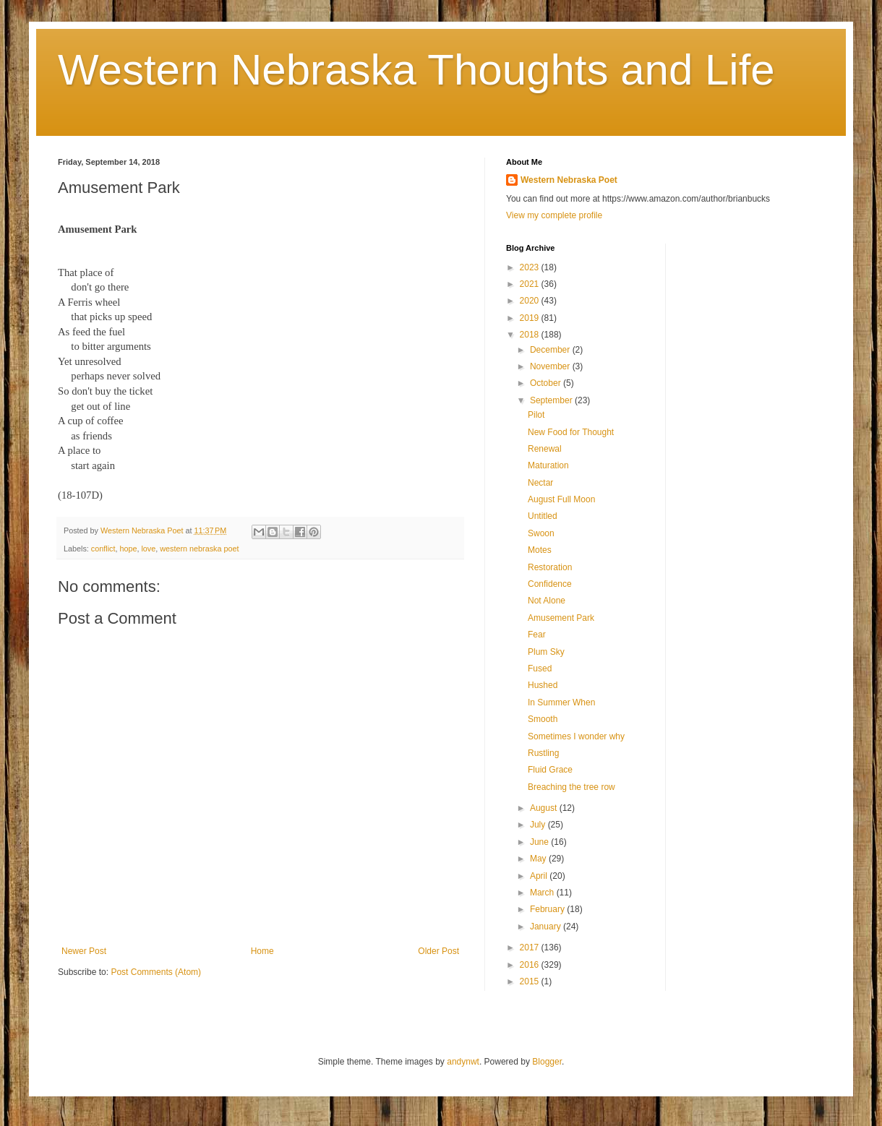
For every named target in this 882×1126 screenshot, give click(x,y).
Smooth (542, 719)
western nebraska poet (199, 548)
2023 (530, 267)
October (546, 383)
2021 (530, 284)
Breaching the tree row (571, 787)
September (552, 400)
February (548, 909)
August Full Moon (561, 499)
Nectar (540, 483)
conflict (103, 548)
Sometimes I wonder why (576, 736)
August (545, 808)
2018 (530, 335)
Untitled (542, 516)
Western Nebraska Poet (569, 180)
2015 (530, 981)
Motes (540, 550)
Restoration (550, 567)
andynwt (463, 1062)
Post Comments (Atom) (156, 972)
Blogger (547, 1062)
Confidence (550, 584)
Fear (537, 634)
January (546, 926)
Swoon (541, 533)
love (148, 548)
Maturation (548, 465)
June (540, 842)
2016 (530, 965)
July (539, 825)
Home (262, 951)
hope (128, 548)
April (539, 876)
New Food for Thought (571, 432)
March (543, 893)
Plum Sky (546, 652)
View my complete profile (554, 215)
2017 (530, 947)
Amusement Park (561, 618)
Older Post (438, 951)
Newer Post (83, 951)
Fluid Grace (550, 770)
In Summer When (561, 702)
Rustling (543, 753)
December (551, 350)
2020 (530, 301)
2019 (530, 318)
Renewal (545, 449)
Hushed (542, 685)
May (539, 859)
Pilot (536, 415)
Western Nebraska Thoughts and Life (416, 70)
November (551, 366)
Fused (540, 668)
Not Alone (546, 601)
